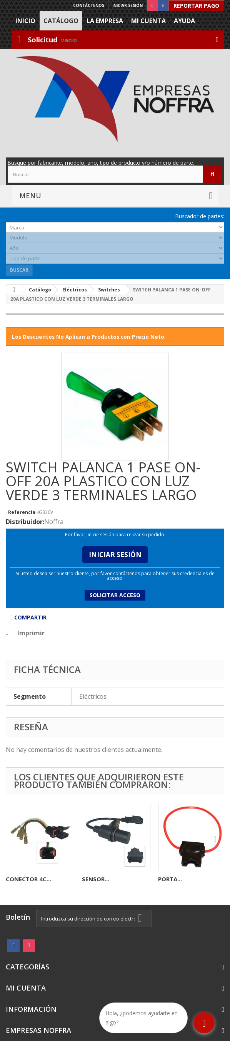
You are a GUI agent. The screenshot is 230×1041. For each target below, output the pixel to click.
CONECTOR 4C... (28, 879)
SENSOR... (95, 879)
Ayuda (184, 21)
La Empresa (105, 21)
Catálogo (60, 21)
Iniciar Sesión (115, 554)
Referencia (21, 512)
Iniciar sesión (127, 5)
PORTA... (170, 879)
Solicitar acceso (115, 595)
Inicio (25, 21)
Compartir (29, 617)
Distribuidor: (25, 522)
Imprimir (31, 633)
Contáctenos (88, 5)
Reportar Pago (196, 5)
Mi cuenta (148, 21)
